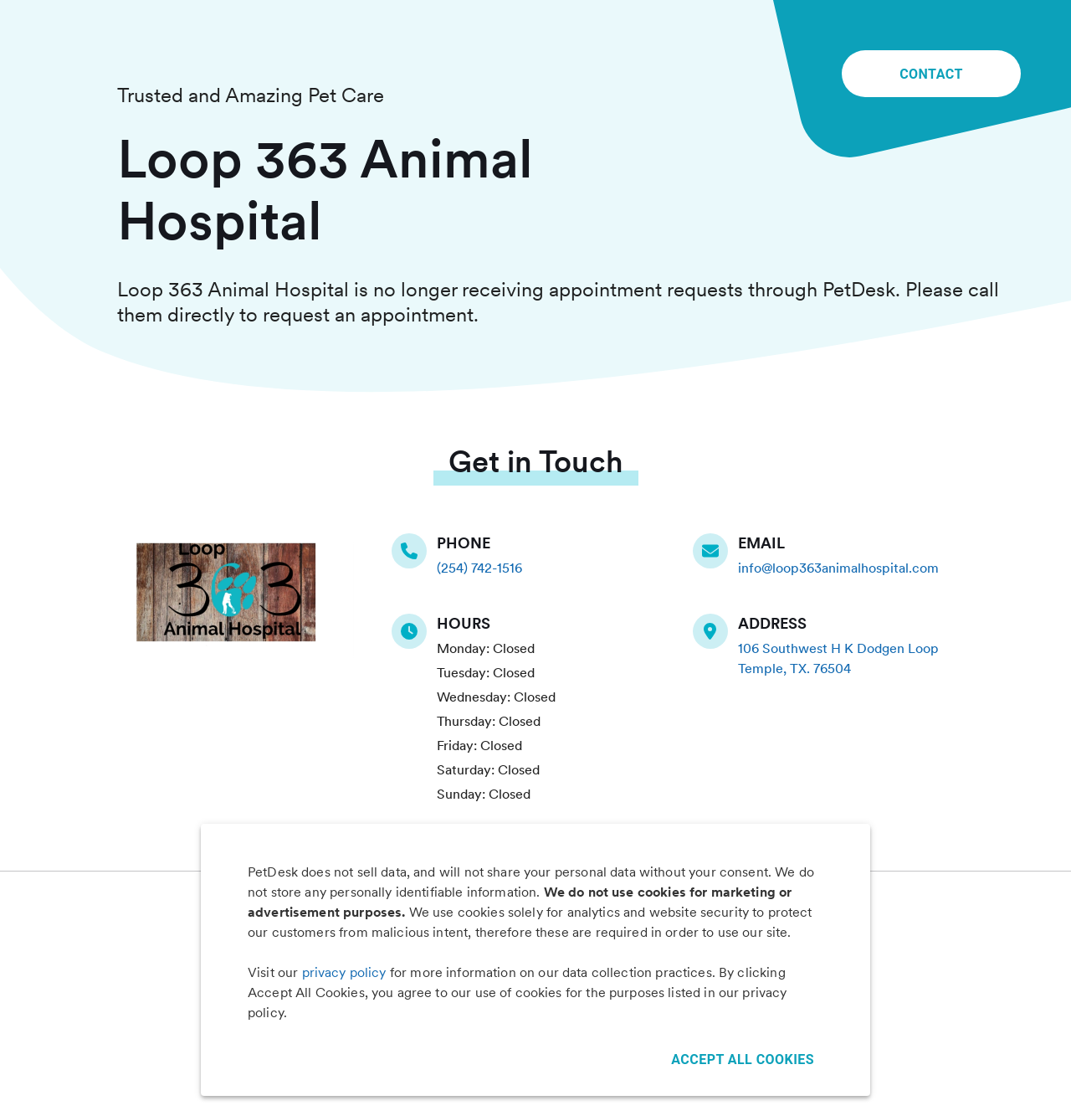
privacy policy (344, 972)
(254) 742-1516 (479, 568)
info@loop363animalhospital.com (838, 568)
